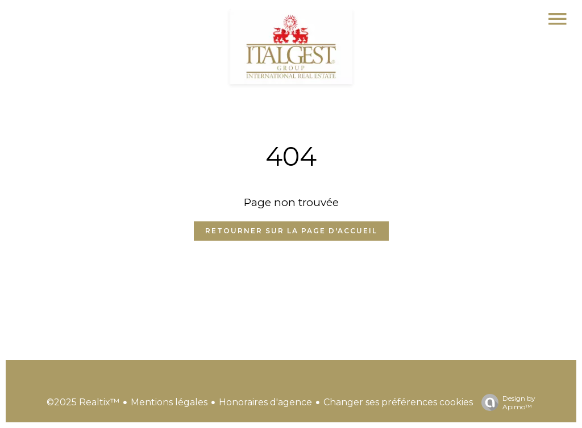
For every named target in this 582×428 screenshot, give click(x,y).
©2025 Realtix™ (83, 402)
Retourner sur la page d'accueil (291, 230)
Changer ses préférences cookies (398, 402)
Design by (505, 402)
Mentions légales (169, 402)
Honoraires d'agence (265, 402)
